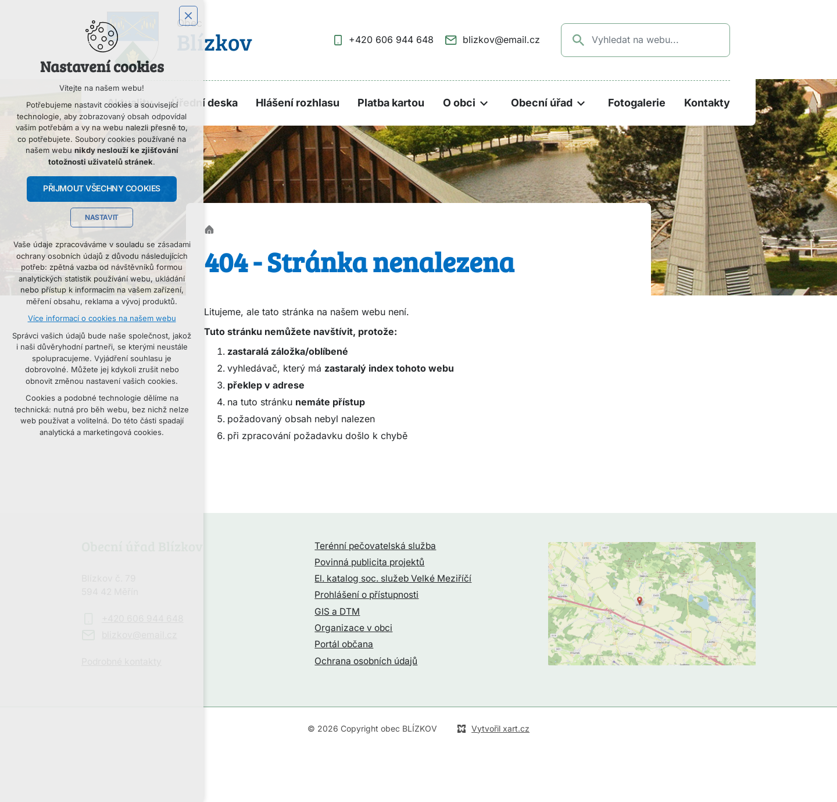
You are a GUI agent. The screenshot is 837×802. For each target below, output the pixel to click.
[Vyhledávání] (579, 40)
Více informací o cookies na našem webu (102, 318)
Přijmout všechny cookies (101, 188)
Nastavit (102, 217)
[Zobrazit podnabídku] (484, 103)
